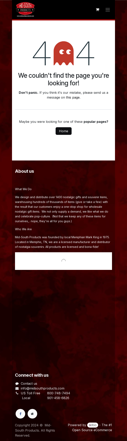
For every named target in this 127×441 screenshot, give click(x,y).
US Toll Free (30, 393)
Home (63, 131)
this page (73, 97)
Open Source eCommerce (92, 430)
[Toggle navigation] (107, 9)
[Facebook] (20, 414)
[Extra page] (32, 414)
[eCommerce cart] (97, 9)
